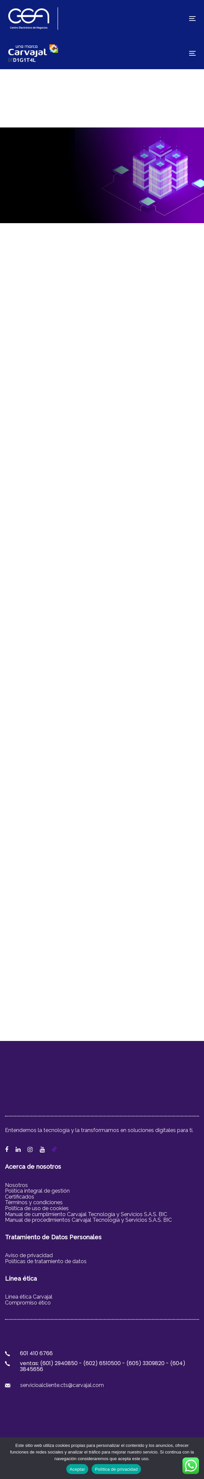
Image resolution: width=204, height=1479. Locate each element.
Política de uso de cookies (37, 1208)
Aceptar (77, 1469)
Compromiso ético (28, 1303)
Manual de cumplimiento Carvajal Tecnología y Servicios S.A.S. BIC (86, 1214)
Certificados (19, 1197)
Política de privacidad (116, 1469)
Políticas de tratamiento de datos (46, 1261)
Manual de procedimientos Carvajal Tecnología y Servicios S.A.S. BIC (88, 1220)
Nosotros (16, 1185)
